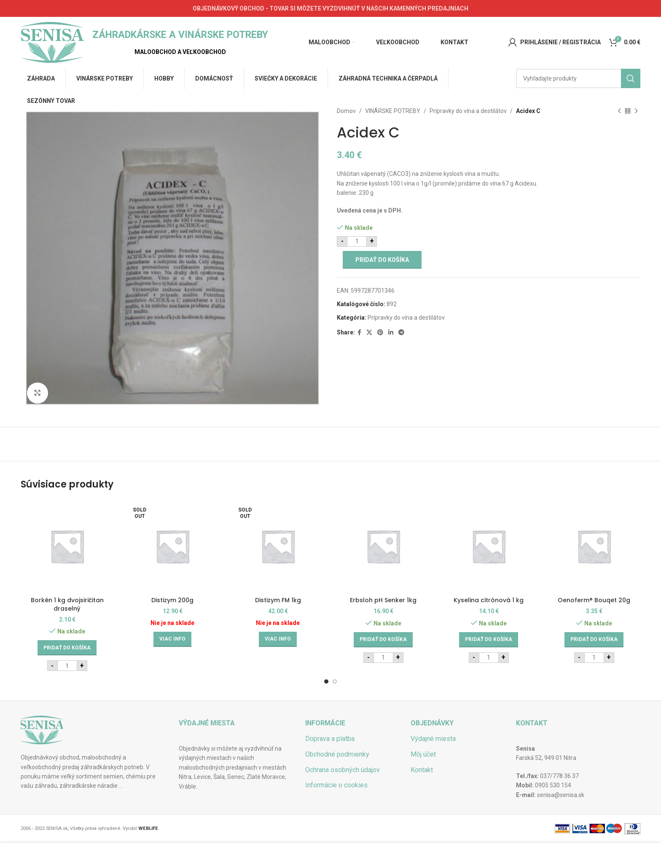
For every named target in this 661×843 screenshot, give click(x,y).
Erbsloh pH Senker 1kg (383, 600)
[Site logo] (52, 41)
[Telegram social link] (401, 332)
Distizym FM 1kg (278, 600)
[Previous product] (619, 111)
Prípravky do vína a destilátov (468, 111)
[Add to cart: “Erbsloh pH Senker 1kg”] (383, 639)
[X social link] (369, 332)
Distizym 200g (172, 600)
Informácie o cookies (336, 785)
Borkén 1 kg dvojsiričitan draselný (67, 604)
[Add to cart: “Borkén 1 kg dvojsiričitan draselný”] (67, 647)
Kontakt (422, 770)
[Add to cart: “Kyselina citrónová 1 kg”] (488, 639)
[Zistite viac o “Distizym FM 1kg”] (278, 639)
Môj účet (423, 754)
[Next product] (636, 111)
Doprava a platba (330, 739)
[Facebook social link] (359, 332)
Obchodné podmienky (337, 754)
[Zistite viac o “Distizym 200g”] (172, 639)
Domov (346, 111)
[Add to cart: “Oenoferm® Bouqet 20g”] (593, 639)
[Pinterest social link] (380, 332)
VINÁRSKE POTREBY (392, 111)
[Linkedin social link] (391, 332)
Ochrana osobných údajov (342, 770)
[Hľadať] (578, 78)
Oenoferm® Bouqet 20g (594, 600)
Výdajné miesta (433, 739)
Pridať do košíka (382, 259)
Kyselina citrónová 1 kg (489, 600)
